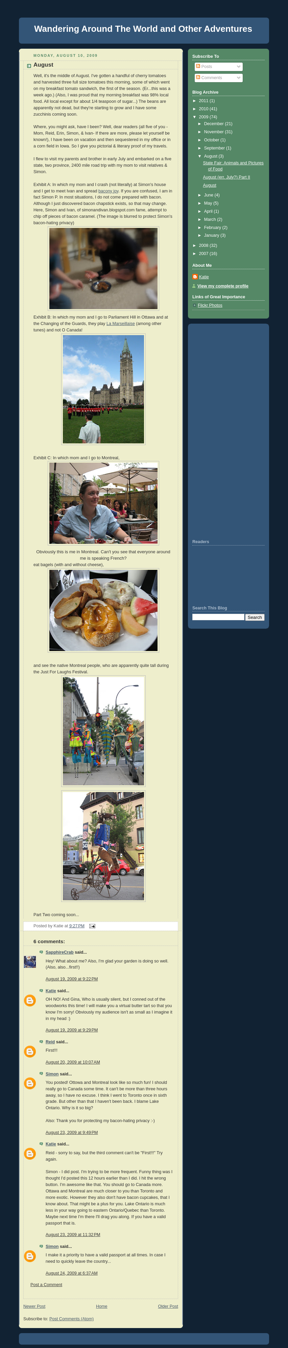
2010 (204, 109)
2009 (204, 117)
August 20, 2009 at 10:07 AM (73, 1062)
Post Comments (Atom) (71, 1319)
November (214, 132)
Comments (209, 77)
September (215, 148)
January (212, 235)
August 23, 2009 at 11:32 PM (73, 1234)
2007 (204, 253)
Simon (52, 1074)
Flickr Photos (210, 305)
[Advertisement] (212, 430)
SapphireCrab (60, 952)
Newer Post (34, 1306)
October (212, 140)
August (43, 65)
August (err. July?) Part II (226, 177)
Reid (50, 1042)
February (213, 227)
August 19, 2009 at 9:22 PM (72, 979)
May (208, 203)
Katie (51, 991)
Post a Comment (46, 1284)
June (209, 195)
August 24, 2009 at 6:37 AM (72, 1273)
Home (101, 1306)
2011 (204, 100)
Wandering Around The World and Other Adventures (143, 29)
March (210, 219)
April (209, 211)
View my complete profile (222, 286)
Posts (204, 66)
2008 (204, 245)
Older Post (168, 1306)
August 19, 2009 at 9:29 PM (72, 1030)
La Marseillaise (120, 323)
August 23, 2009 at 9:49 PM (72, 1132)
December (214, 123)
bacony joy (108, 191)
